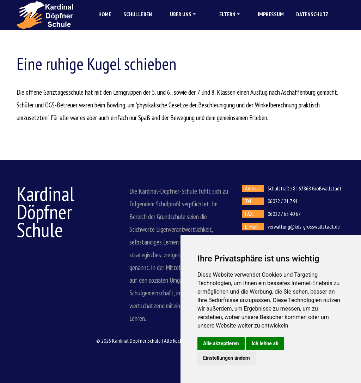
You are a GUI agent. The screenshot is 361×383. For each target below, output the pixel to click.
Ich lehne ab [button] (265, 343)
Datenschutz (312, 14)
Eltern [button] (227, 14)
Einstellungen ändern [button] (226, 358)
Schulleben (137, 14)
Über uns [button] (180, 14)
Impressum (271, 14)
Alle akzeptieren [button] (221, 343)
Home (104, 14)
